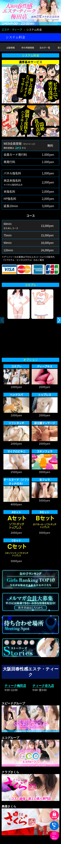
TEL (54, 825)
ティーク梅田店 (15, 685)
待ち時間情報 (27, 47)
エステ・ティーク (12, 29)
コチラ (18, 147)
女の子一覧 (45, 47)
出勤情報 (10, 47)
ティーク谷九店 (43, 685)
